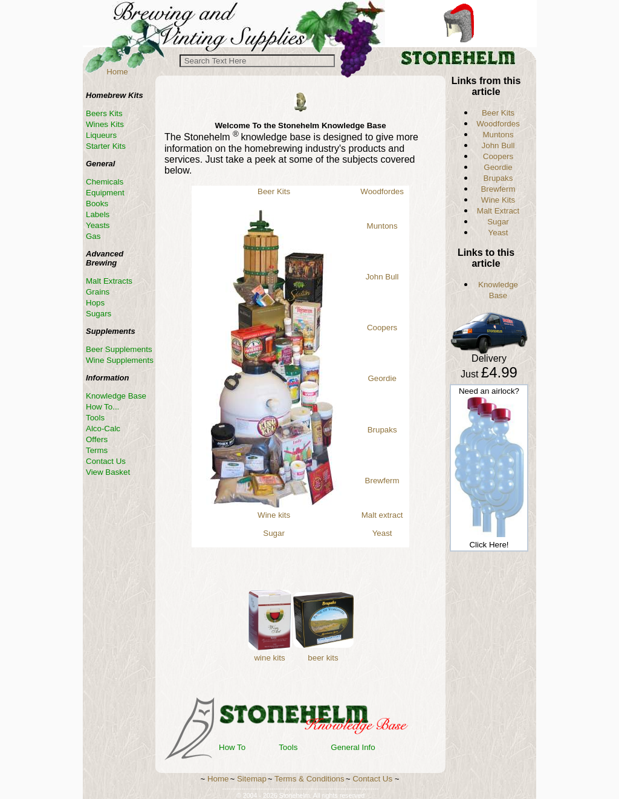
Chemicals (104, 181)
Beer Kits (274, 191)
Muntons (382, 225)
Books (97, 203)
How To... (102, 406)
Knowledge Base (116, 395)
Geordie (382, 378)
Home (117, 71)
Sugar (274, 533)
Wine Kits (498, 199)
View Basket (108, 472)
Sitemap (252, 778)
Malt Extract (498, 210)
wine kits (269, 657)
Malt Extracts (109, 280)
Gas (93, 236)
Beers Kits (104, 113)
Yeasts (98, 225)
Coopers (382, 327)
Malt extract (382, 515)
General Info (353, 747)
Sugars (98, 313)
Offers (97, 439)
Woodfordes (382, 191)
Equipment (105, 192)
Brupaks (382, 429)
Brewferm (382, 480)
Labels (97, 214)
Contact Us (106, 461)
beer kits (323, 657)
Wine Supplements (120, 360)
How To (232, 747)
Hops (95, 302)
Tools (288, 747)
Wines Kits (105, 124)
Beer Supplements (119, 349)
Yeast (382, 533)
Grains (97, 291)
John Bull (382, 276)
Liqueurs (101, 135)
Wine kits (274, 515)
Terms (97, 450)
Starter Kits (106, 146)
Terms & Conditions (309, 778)
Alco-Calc (103, 428)
